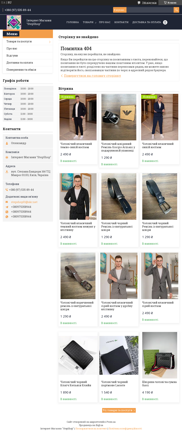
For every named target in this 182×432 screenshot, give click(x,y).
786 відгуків (149, 2)
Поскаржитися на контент (91, 428)
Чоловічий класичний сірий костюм (158, 304)
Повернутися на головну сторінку (92, 75)
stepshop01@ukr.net (24, 202)
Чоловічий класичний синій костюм (158, 145)
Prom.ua (111, 421)
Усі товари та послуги (117, 410)
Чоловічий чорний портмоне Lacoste (114, 383)
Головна (72, 22)
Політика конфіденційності (125, 428)
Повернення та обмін (21, 69)
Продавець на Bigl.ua (91, 425)
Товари (88, 22)
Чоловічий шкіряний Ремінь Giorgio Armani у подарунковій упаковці (118, 147)
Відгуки (12, 55)
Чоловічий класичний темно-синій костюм (76, 145)
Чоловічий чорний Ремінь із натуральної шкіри (117, 227)
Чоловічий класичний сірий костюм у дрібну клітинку (117, 306)
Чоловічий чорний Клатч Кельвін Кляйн (75, 383)
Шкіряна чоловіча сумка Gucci (159, 383)
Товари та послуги (19, 41)
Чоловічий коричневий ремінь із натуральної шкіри (77, 306)
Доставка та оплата (146, 22)
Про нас (104, 22)
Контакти (121, 22)
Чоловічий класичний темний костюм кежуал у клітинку (77, 227)
